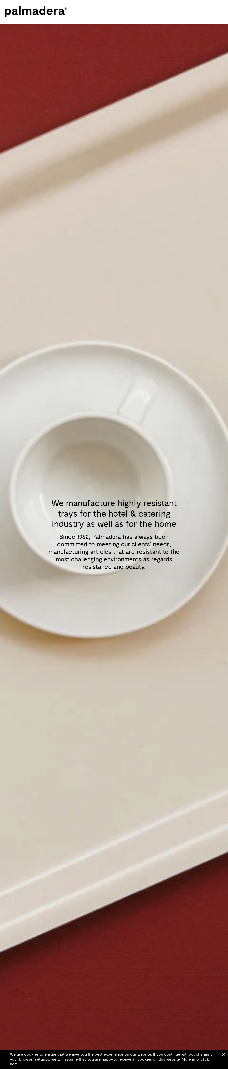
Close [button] (223, 1054)
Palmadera (36, 11)
